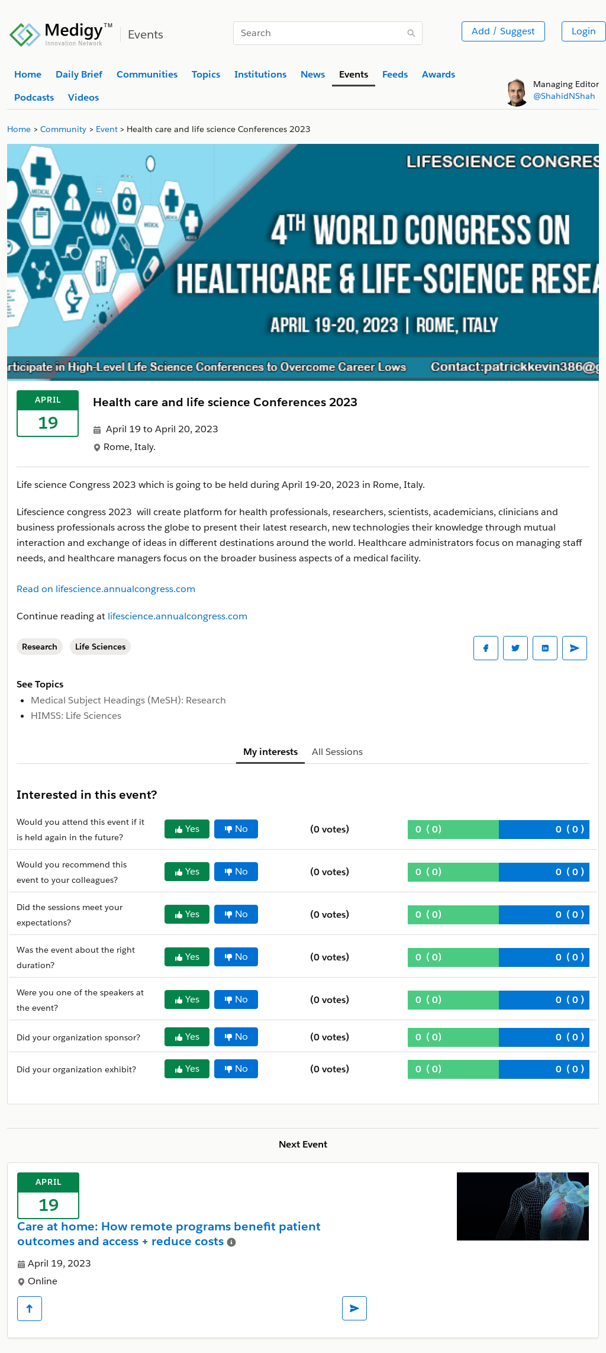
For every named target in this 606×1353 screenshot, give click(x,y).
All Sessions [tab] (337, 751)
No (236, 828)
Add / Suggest (503, 31)
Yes (187, 828)
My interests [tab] (270, 751)
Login (584, 31)
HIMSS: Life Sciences (76, 715)
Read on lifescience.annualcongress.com (106, 589)
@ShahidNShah (564, 96)
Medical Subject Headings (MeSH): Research (128, 700)
